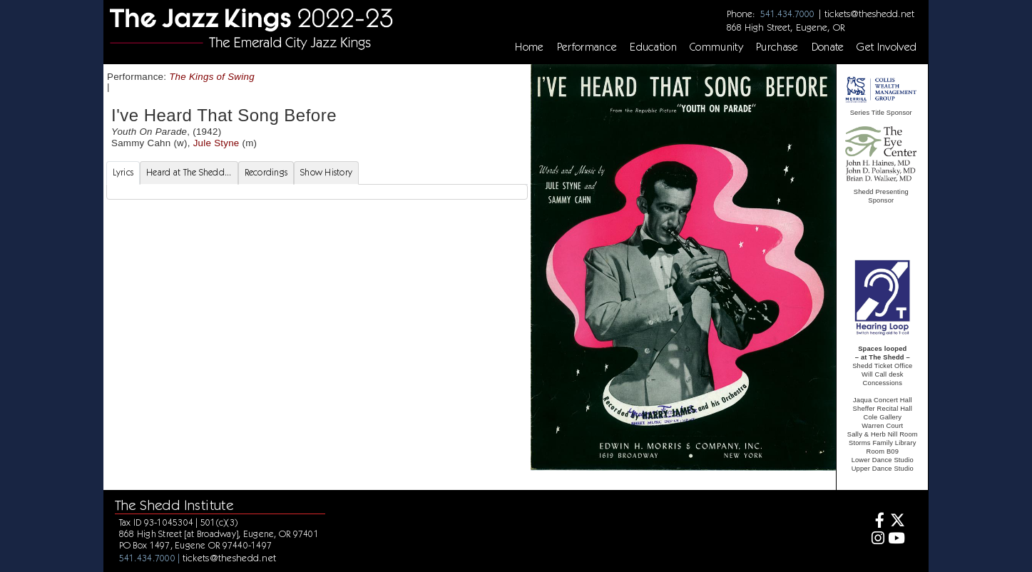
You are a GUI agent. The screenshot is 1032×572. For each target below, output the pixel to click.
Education (653, 47)
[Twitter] (897, 522)
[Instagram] (875, 539)
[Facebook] (875, 522)
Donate (828, 47)
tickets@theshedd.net (869, 13)
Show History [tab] (326, 172)
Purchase (777, 47)
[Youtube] (897, 539)
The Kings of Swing (212, 76)
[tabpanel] (317, 192)
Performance (587, 47)
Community (716, 47)
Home (529, 47)
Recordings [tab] (266, 172)
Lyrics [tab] (123, 172)
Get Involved (886, 47)
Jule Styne (216, 143)
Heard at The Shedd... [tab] (188, 172)
